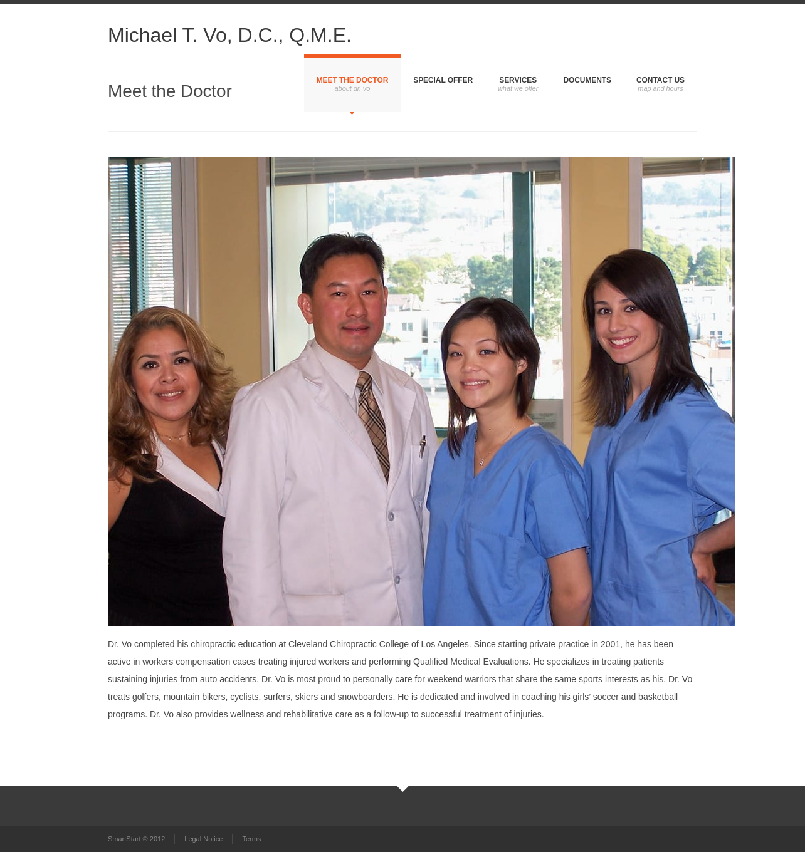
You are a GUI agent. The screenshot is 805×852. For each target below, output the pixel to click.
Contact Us (660, 80)
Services (518, 80)
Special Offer (443, 80)
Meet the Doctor (353, 80)
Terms (251, 839)
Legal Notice (203, 839)
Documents (587, 80)
